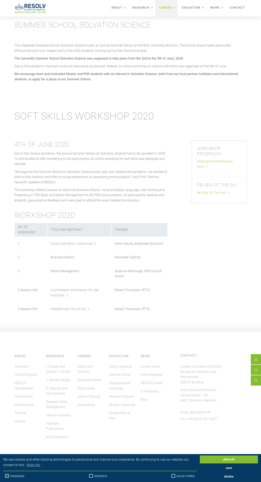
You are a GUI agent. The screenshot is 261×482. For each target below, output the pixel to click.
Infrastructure (24, 405)
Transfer (20, 413)
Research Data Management (56, 404)
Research (140, 7)
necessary (14, 476)
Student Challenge (122, 405)
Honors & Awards (58, 415)
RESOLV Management (24, 385)
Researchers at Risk (119, 415)
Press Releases (151, 375)
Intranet (19, 421)
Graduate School (89, 380)
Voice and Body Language (72, 243)
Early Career (86, 388)
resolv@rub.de (200, 412)
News (214, 7)
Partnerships (23, 396)
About (116, 7)
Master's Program (121, 396)
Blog (144, 399)
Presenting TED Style (68, 309)
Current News (150, 366)
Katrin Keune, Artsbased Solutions (139, 243)
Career (165, 7)
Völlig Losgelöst (120, 366)
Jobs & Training (88, 396)
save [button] (229, 468)
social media (183, 476)
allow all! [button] (229, 459)
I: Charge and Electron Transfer (58, 369)
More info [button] (33, 465)
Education (191, 7)
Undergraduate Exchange (119, 385)
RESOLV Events (152, 383)
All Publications (57, 437)
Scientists (21, 366)
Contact (237, 7)
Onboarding (85, 405)
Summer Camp (119, 375)
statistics (98, 476)
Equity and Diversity (85, 369)
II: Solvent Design (58, 380)
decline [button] (229, 476)
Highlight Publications (55, 426)
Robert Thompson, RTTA (132, 290)
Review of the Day (212, 192)
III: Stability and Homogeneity (57, 391)
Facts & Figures (25, 375)
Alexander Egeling (127, 257)
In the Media (149, 391)
